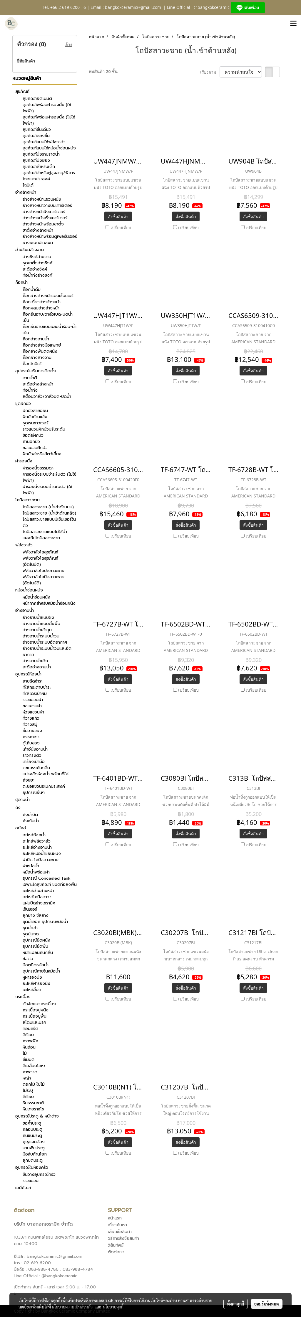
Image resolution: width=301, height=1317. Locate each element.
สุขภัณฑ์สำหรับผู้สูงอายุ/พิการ (49, 173)
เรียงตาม (210, 72)
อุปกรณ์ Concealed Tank (47, 878)
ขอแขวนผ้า (32, 706)
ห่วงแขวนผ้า (33, 712)
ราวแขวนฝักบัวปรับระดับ (44, 429)
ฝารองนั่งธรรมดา (38, 468)
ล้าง (68, 44)
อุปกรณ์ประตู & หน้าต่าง (37, 1116)
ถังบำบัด (30, 815)
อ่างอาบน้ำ (24, 610)
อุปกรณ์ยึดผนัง (36, 940)
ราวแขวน (31, 1181)
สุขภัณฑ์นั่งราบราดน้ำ (41, 154)
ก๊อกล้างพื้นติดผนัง (40, 351)
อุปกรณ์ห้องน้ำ (28, 674)
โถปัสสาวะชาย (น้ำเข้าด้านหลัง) (49, 513)
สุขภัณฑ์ (22, 91)
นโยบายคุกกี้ (113, 1306)
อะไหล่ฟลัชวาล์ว (37, 841)
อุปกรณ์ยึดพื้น (35, 946)
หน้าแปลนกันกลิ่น (38, 953)
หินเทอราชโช (33, 1109)
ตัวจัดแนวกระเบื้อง (39, 1004)
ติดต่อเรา (116, 1252)
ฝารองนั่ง (23, 461)
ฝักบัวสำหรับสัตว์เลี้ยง (42, 454)
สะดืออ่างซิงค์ (35, 269)
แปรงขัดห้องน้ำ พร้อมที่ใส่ (45, 774)
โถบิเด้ (28, 185)
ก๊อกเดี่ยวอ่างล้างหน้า (42, 302)
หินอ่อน (29, 1047)
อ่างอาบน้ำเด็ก (35, 661)
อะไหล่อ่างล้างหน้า (38, 891)
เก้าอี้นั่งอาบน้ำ (35, 749)
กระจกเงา (31, 737)
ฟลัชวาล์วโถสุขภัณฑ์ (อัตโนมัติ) (40, 561)
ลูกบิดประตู (33, 1160)
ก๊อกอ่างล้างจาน (37, 358)
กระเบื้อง (23, 997)
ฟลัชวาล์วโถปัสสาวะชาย (43, 571)
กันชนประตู (32, 1136)
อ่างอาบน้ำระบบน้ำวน (41, 636)
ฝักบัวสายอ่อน (35, 411)
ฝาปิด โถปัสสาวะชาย (40, 860)
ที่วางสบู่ (30, 724)
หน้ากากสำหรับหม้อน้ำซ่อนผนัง (49, 603)
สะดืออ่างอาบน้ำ (37, 667)
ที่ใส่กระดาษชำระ (37, 687)
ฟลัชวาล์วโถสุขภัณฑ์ (40, 552)
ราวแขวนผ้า (33, 700)
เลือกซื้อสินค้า (120, 1232)
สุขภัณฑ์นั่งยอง (36, 160)
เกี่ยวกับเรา (117, 1225)
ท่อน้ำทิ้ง (30, 390)
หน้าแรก (115, 1218)
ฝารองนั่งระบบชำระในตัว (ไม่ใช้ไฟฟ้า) (49, 477)
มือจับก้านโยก (35, 1154)
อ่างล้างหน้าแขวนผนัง (42, 199)
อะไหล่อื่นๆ (32, 990)
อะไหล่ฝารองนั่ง (36, 983)
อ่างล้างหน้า (25, 192)
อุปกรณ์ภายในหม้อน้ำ (41, 971)
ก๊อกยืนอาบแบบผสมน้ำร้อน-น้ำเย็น (49, 330)
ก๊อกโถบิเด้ (32, 364)
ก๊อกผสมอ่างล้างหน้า (41, 308)
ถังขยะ (28, 780)
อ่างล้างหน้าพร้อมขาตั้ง (43, 224)
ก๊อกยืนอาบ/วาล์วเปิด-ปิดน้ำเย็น (48, 317)
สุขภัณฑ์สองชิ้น (36, 136)
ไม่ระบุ (28, 1090)
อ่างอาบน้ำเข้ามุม (37, 630)
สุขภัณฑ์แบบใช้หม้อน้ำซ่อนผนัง (49, 148)
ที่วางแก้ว (31, 718)
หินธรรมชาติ (33, 1103)
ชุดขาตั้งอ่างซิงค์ (37, 263)
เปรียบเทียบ (121, 227)
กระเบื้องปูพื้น (34, 1016)
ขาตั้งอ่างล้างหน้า (38, 230)
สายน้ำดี (30, 378)
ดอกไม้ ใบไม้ (34, 1084)
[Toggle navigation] (293, 23)
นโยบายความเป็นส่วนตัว (72, 1306)
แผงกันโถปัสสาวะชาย (41, 538)
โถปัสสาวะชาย (27, 500)
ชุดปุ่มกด (31, 934)
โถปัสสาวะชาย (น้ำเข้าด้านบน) (48, 507)
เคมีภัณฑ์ (23, 1188)
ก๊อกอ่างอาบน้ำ (36, 339)
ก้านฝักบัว (31, 442)
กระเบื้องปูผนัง (36, 1010)
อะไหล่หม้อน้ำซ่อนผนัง (42, 853)
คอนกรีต (30, 1029)
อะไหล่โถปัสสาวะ (37, 897)
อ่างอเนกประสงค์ (38, 243)
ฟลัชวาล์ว (24, 545)
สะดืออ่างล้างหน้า (38, 384)
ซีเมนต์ (28, 1059)
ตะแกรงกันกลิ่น (36, 768)
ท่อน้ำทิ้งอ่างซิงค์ (37, 275)
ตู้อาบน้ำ (22, 800)
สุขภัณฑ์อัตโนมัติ (37, 98)
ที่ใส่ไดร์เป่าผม (35, 693)
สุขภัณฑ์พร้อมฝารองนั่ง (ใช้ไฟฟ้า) (47, 108)
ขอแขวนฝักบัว (35, 448)
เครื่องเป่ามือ (34, 762)
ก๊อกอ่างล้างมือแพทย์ (42, 345)
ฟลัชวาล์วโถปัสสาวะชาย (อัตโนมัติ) (43, 580)
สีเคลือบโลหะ (34, 1066)
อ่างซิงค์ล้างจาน (29, 250)
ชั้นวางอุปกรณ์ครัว (39, 1174)
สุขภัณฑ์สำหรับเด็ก (39, 167)
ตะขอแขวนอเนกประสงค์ (44, 786)
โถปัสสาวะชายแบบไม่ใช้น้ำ (45, 532)
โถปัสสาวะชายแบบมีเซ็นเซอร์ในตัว (49, 522)
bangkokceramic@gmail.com (133, 7)
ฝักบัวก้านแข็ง (35, 417)
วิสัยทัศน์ (115, 1245)
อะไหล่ (20, 828)
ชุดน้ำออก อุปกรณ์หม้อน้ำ (45, 922)
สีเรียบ (28, 1035)
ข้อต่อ (28, 959)
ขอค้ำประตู (32, 1123)
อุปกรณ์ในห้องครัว (31, 1167)
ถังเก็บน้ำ (31, 821)
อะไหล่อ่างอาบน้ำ (37, 847)
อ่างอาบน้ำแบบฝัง (38, 617)
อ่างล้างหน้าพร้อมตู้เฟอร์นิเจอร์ (50, 236)
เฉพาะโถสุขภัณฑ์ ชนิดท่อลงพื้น (50, 884)
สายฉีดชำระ (33, 681)
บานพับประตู (34, 1148)
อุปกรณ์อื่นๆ (34, 792)
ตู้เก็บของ (31, 743)
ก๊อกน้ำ (21, 282)
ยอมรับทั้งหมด (266, 1303)
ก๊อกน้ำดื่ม (32, 289)
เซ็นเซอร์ (30, 909)
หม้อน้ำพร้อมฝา (36, 872)
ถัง (18, 808)
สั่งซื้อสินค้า (118, 216)
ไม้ (25, 1053)
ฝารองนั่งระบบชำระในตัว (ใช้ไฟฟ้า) (47, 490)
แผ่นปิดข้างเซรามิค (39, 903)
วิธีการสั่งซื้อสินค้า (123, 1238)
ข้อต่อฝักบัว (33, 435)
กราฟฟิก (30, 1041)
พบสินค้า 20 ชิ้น (103, 71)
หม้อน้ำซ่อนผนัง (29, 590)
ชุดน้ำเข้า (30, 928)
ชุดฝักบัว (23, 403)
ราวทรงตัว (32, 755)
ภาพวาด (30, 1072)
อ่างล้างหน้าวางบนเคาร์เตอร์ (47, 205)
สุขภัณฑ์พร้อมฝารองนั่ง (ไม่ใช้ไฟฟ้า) (49, 120)
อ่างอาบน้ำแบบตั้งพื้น (41, 624)
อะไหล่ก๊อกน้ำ (34, 835)
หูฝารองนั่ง (32, 977)
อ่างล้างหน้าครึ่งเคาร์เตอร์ (45, 218)
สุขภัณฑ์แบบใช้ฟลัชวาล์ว (44, 142)
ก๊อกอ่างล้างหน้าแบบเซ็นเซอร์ (48, 296)
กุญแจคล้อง (34, 1142)
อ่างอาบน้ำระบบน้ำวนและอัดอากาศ (47, 651)
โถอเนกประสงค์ (36, 179)
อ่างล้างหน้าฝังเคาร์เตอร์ (44, 212)
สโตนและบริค (34, 1022)
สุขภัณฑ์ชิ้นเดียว (37, 129)
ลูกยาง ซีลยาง (36, 915)
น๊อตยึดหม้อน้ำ (36, 965)
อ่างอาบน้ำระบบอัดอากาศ (45, 642)
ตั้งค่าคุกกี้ (235, 1303)
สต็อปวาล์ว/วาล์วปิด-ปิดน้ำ (47, 396)
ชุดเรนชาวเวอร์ (36, 423)
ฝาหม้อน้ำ (31, 866)
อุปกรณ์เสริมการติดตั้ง (35, 371)
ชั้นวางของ (32, 731)
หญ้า (27, 1078)
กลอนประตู (32, 1129)
